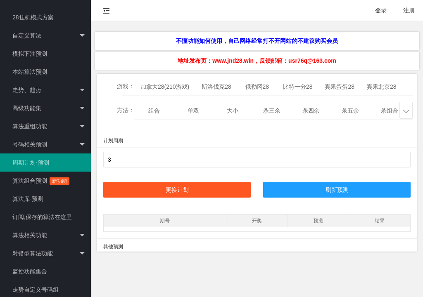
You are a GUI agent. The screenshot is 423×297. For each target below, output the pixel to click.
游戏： (125, 86)
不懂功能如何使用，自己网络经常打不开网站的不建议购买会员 (257, 41)
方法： (125, 110)
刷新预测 (337, 189)
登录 (381, 10)
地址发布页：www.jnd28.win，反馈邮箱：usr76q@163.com (257, 60)
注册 (409, 10)
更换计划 (177, 189)
